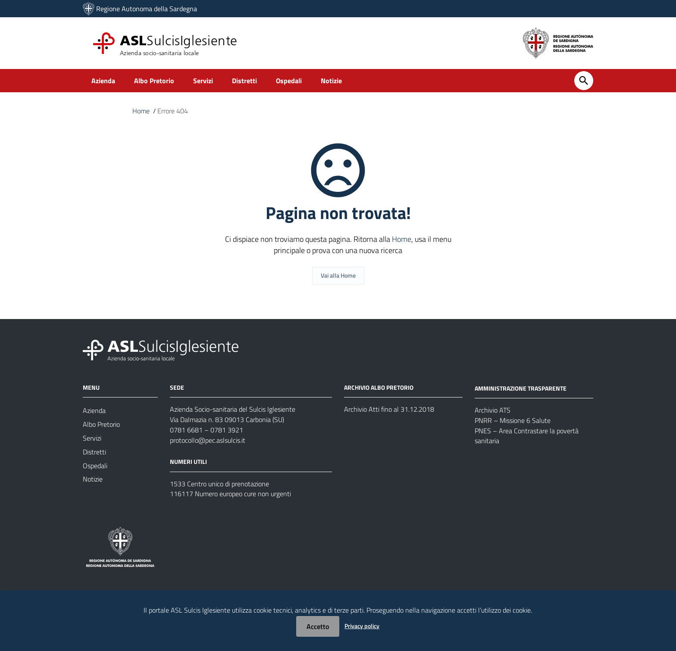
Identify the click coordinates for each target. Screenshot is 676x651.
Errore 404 (172, 111)
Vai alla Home (338, 275)
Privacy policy (361, 625)
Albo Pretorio (160, 80)
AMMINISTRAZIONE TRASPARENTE (520, 388)
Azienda (104, 80)
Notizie (352, 80)
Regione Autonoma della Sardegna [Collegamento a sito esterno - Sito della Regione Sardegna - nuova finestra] (146, 8)
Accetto (318, 626)
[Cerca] (583, 80)
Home (141, 111)
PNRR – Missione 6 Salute (513, 421)
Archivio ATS (492, 411)
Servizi (213, 80)
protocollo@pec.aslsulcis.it (207, 441)
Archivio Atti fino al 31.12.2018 (389, 410)
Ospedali (306, 80)
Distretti (258, 80)
